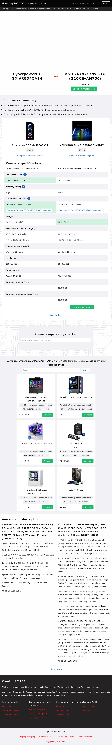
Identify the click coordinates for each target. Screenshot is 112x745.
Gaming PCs (33, 3)
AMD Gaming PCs (37, 709)
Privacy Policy (89, 706)
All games (60, 706)
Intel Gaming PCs (36, 717)
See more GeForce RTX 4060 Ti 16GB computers (29, 210)
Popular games (62, 710)
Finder (18, 8)
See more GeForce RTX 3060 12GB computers (80, 210)
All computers (8, 706)
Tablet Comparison (65, 736)
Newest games (62, 714)
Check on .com (84, 88)
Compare (48, 414)
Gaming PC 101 (8, 8)
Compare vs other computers (30, 155)
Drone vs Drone (85, 736)
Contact (86, 710)
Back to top (56, 669)
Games (43, 3)
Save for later (56, 315)
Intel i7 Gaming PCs (30, 8)
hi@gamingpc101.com (56, 741)
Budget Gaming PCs (38, 713)
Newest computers (10, 714)
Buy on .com (82, 307)
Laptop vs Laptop (27, 736)
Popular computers (10, 710)
